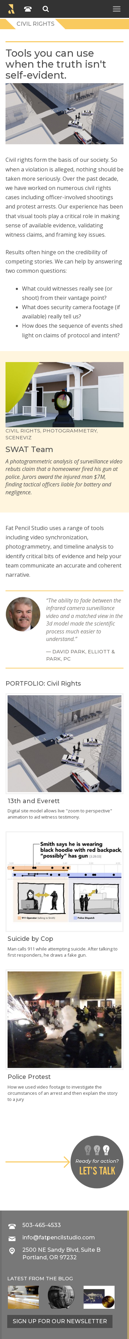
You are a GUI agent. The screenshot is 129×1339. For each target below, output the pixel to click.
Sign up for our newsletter (60, 1321)
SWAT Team (29, 449)
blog (65, 1278)
